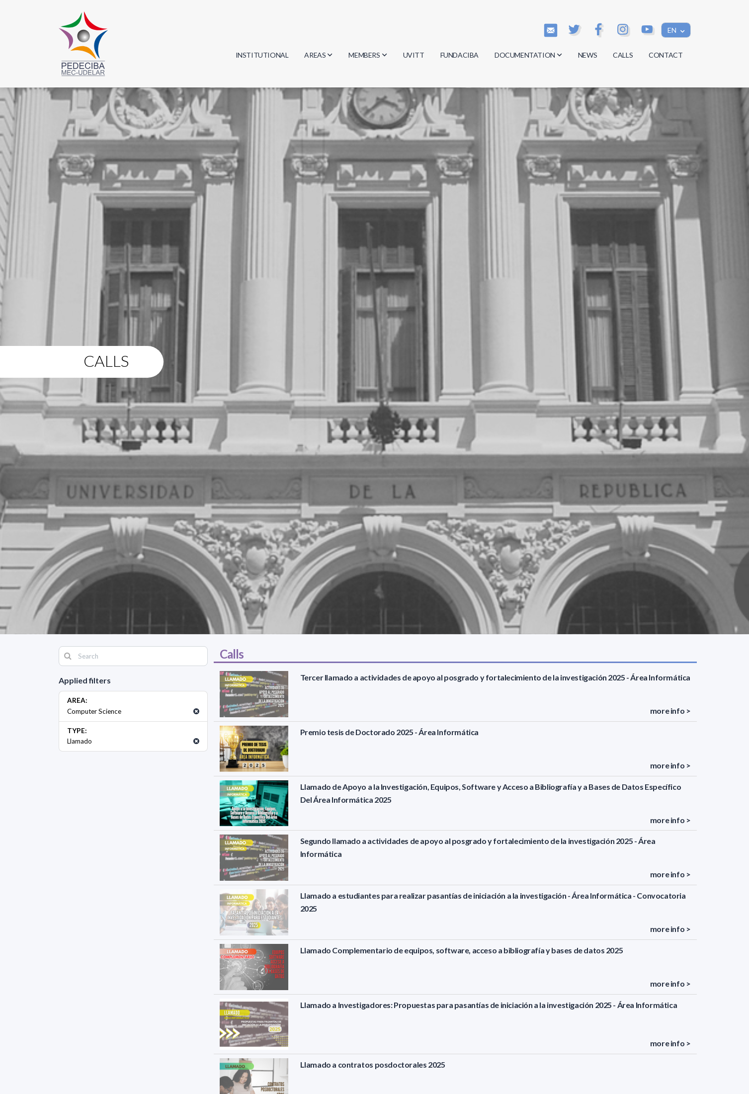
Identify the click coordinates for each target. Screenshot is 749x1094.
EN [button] (672, 30)
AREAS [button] (318, 55)
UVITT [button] (413, 55)
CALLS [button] (623, 55)
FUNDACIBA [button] (459, 55)
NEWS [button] (587, 55)
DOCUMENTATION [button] (528, 55)
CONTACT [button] (665, 55)
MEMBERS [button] (367, 55)
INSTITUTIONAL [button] (262, 55)
